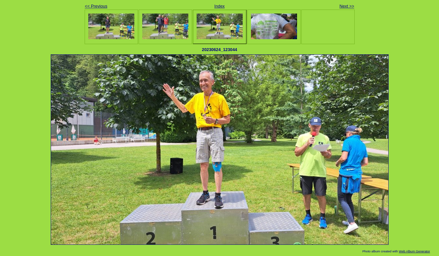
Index (219, 6)
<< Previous (96, 6)
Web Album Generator (414, 251)
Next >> (347, 6)
